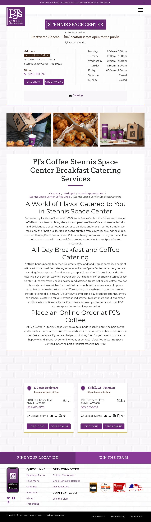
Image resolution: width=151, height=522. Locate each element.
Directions (37, 426)
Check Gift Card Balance (66, 480)
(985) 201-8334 (89, 407)
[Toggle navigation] (141, 10)
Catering (31, 486)
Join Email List (61, 486)
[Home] (46, 193)
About (29, 498)
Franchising (32, 503)
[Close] (144, 3)
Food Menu (33, 480)
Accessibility (98, 516)
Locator (55, 193)
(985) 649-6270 (35, 407)
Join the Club (60, 498)
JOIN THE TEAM (113, 458)
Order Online (54, 82)
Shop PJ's (31, 492)
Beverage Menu (35, 475)
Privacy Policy (117, 516)
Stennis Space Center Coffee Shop (49, 196)
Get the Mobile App (64, 475)
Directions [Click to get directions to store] (34, 82)
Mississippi (69, 193)
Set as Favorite (77, 42)
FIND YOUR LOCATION (37, 458)
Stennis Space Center (91, 193)
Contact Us (136, 516)
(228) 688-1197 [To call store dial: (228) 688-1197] (36, 74)
